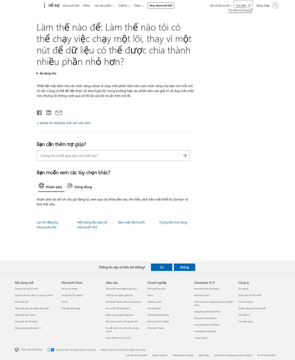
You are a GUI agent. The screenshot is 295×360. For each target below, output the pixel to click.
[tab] (51, 186)
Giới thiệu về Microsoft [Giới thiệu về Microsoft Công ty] (249, 295)
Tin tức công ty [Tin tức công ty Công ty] (245, 301)
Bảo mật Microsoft (131, 222)
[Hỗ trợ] (53, 5)
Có (161, 267)
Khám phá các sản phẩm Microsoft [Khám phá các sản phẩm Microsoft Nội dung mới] (32, 308)
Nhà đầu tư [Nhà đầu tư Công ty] (244, 314)
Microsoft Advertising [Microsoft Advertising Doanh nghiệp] (158, 314)
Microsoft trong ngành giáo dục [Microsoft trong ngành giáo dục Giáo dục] (121, 288)
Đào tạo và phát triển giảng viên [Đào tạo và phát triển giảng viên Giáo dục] (122, 321)
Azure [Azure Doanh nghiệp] (150, 295)
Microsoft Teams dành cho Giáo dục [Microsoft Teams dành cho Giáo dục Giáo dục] (124, 301)
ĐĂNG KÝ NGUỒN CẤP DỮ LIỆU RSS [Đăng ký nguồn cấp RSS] (65, 123)
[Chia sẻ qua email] (57, 111)
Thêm (140, 5)
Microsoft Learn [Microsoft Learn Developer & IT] (202, 295)
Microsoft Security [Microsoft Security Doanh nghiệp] (157, 288)
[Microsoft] (29, 5)
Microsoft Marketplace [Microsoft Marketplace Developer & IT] (205, 318)
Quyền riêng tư (159, 355)
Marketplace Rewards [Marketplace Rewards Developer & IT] (205, 331)
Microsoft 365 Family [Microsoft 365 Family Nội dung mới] (25, 314)
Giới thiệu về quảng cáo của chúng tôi (233, 355)
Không (184, 267)
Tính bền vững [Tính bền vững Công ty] (245, 321)
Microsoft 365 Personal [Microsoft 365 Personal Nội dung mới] (26, 321)
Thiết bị (125, 5)
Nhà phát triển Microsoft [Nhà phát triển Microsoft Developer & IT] (206, 288)
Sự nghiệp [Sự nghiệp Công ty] (243, 288)
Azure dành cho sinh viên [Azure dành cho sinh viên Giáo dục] (118, 337)
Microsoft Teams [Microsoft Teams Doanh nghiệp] (156, 327)
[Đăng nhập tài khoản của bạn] (267, 5)
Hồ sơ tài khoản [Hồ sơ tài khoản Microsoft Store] (69, 288)
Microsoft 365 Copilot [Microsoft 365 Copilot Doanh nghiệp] (158, 321)
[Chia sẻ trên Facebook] (39, 111)
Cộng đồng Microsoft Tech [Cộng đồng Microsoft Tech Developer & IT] (207, 311)
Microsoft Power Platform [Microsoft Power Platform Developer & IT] (206, 324)
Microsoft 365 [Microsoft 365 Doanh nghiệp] (154, 308)
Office (87, 5)
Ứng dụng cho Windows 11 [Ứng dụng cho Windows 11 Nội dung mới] (28, 327)
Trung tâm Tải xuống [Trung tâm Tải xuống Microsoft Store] (71, 295)
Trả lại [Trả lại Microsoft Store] (64, 301)
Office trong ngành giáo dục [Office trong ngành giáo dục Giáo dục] (119, 314)
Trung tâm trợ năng (173, 222)
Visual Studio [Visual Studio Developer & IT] (200, 337)
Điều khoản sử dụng (183, 355)
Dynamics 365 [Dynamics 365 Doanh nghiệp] (154, 301)
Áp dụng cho (48, 73)
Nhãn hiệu (204, 355)
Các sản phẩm (104, 5)
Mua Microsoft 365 (164, 5)
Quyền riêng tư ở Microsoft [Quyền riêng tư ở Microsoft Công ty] (252, 308)
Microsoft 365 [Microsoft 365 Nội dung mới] (21, 301)
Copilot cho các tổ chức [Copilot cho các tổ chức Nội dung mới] (26, 288)
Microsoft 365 (71, 5)
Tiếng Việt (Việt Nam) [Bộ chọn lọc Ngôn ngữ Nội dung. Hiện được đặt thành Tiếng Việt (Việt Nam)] (31, 349)
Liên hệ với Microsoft (136, 355)
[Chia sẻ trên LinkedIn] (47, 111)
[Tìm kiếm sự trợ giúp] (243, 5)
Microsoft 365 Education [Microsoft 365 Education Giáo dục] (118, 308)
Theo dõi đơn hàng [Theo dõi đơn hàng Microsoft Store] (70, 308)
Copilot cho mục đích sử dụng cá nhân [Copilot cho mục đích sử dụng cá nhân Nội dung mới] (34, 295)
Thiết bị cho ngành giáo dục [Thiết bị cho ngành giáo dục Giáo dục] (119, 295)
